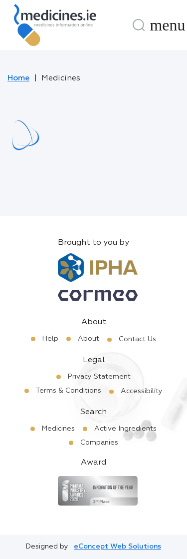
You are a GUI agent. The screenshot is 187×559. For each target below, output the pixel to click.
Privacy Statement (99, 376)
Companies (99, 442)
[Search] (139, 25)
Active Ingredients (125, 428)
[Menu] (168, 25)
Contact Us (137, 339)
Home (18, 78)
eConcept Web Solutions (117, 546)
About (88, 338)
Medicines (58, 428)
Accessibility (142, 391)
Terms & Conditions (68, 390)
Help (50, 338)
